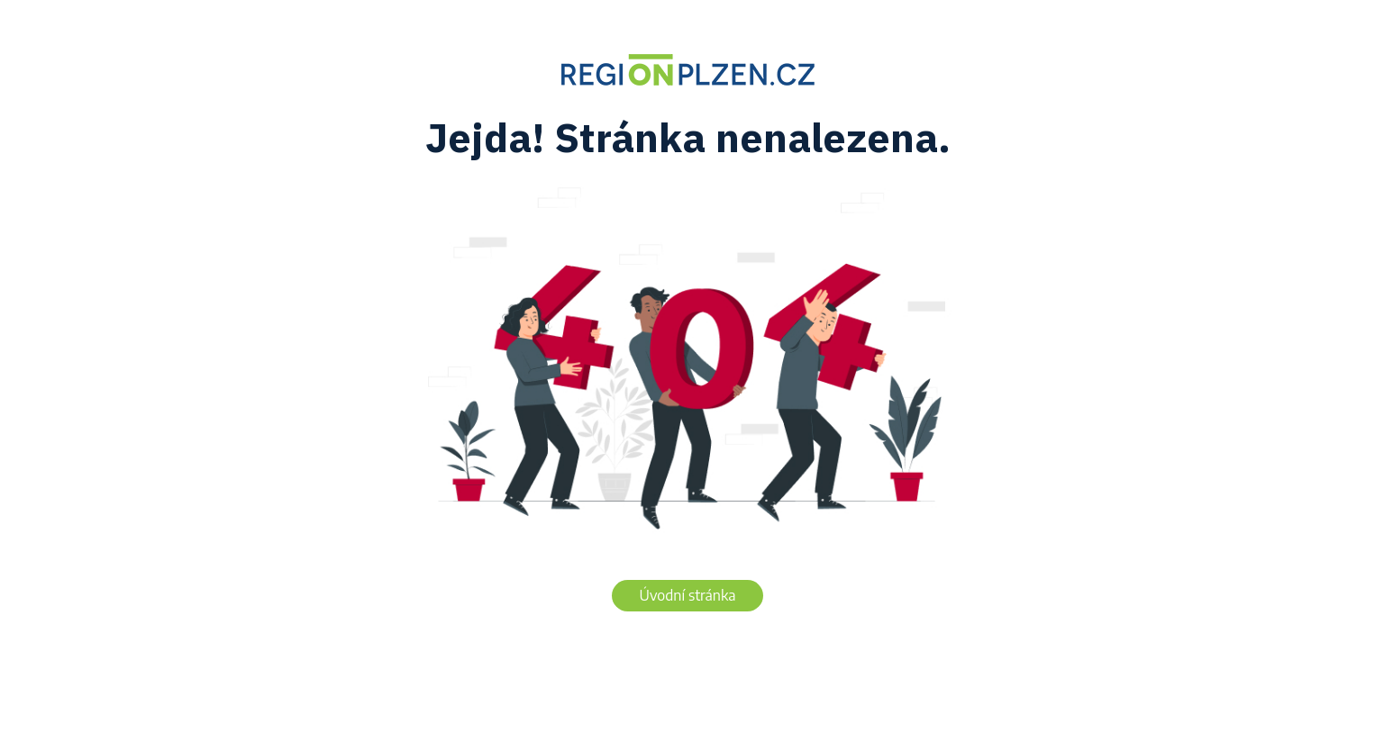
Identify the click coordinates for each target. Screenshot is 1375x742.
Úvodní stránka (688, 595)
